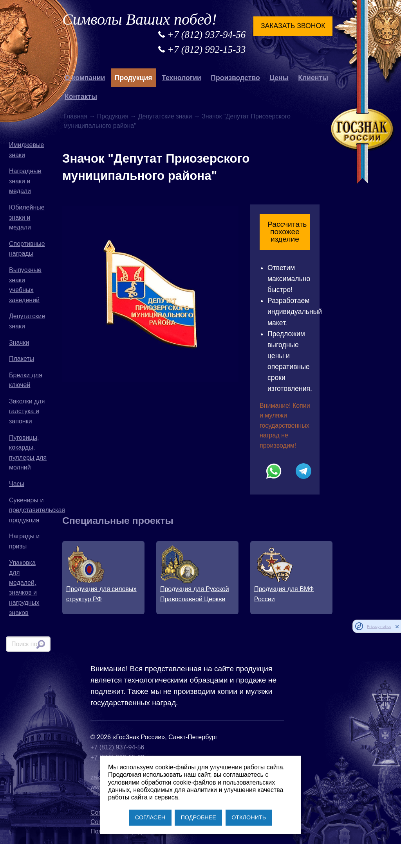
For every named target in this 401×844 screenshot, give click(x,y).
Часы (16, 483)
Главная (75, 116)
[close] (397, 626)
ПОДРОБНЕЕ (198, 817)
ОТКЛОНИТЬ (248, 817)
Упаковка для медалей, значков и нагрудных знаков (24, 587)
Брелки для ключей (25, 380)
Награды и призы (24, 541)
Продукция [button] (133, 78)
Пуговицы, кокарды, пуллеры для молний (28, 452)
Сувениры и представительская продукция (30, 510)
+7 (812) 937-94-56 (206, 34)
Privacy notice (379, 626)
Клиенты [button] (313, 78)
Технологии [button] (181, 78)
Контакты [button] (81, 96)
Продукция (112, 116)
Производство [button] (235, 78)
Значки (19, 342)
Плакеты (21, 358)
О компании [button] (85, 78)
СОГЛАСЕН (150, 817)
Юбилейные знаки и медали (27, 217)
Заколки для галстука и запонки (27, 411)
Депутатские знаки (27, 321)
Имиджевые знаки (26, 150)
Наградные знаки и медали (25, 181)
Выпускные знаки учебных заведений (25, 285)
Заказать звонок (293, 26)
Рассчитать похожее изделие (287, 231)
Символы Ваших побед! (139, 19)
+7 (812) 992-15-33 (206, 49)
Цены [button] (279, 78)
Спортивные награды (27, 248)
